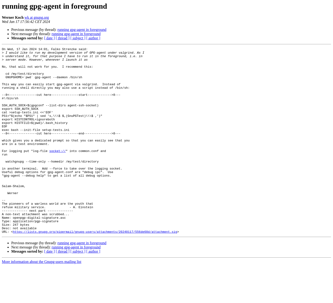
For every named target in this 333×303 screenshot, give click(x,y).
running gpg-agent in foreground (81, 30)
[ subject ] (77, 38)
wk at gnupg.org (37, 17)
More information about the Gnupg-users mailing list (41, 299)
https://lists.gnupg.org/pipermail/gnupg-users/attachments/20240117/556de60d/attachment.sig (95, 269)
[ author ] (93, 38)
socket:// (57, 172)
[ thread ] (63, 38)
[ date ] (49, 38)
